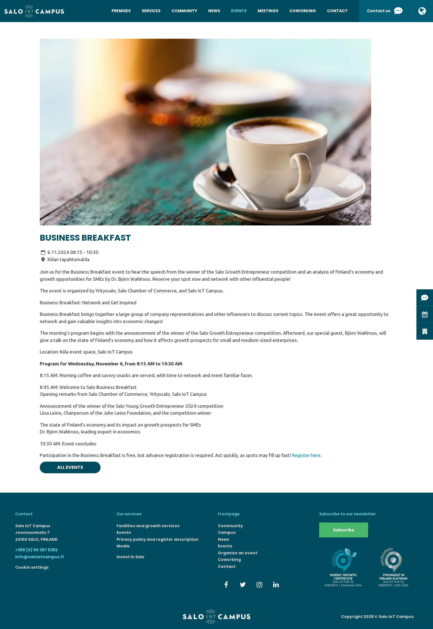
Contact (337, 11)
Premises (121, 11)
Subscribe (343, 530)
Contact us (385, 11)
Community (184, 11)
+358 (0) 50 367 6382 (36, 550)
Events (239, 11)
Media (123, 546)
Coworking (302, 11)
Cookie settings (32, 567)
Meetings (268, 11)
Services (151, 11)
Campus (227, 532)
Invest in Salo (130, 557)
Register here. (307, 455)
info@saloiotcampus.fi (39, 557)
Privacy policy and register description (158, 539)
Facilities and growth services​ (148, 526)
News (214, 11)
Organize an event (237, 553)
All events (70, 467)
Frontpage (229, 514)
